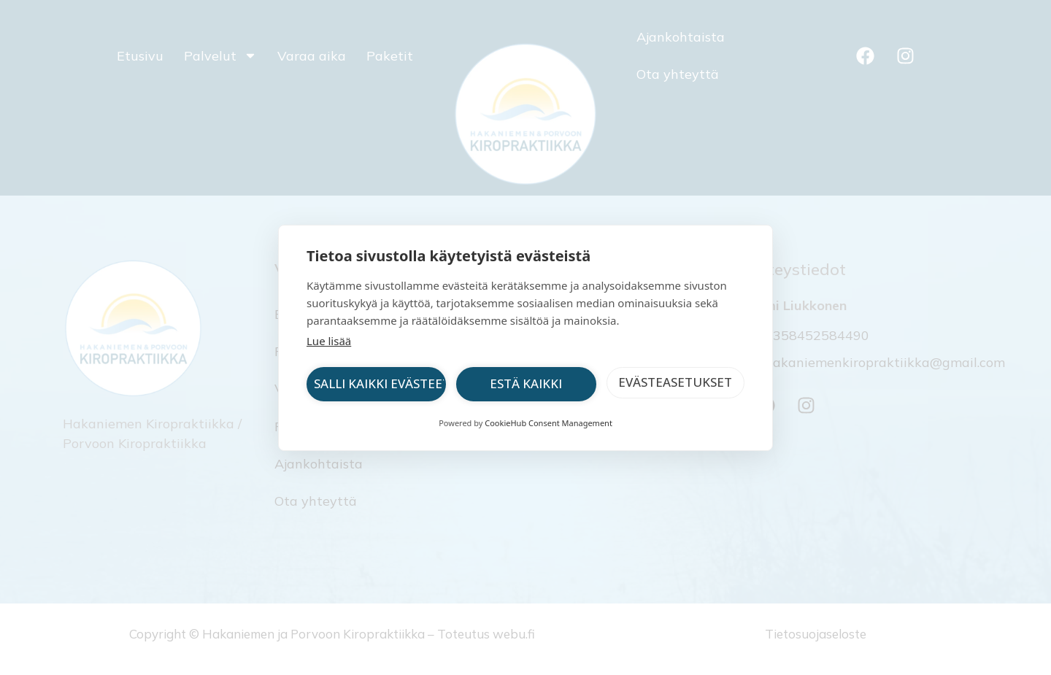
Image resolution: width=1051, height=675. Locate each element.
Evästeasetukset (675, 382)
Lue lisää (329, 340)
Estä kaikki (526, 383)
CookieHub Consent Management (548, 422)
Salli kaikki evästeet (380, 383)
